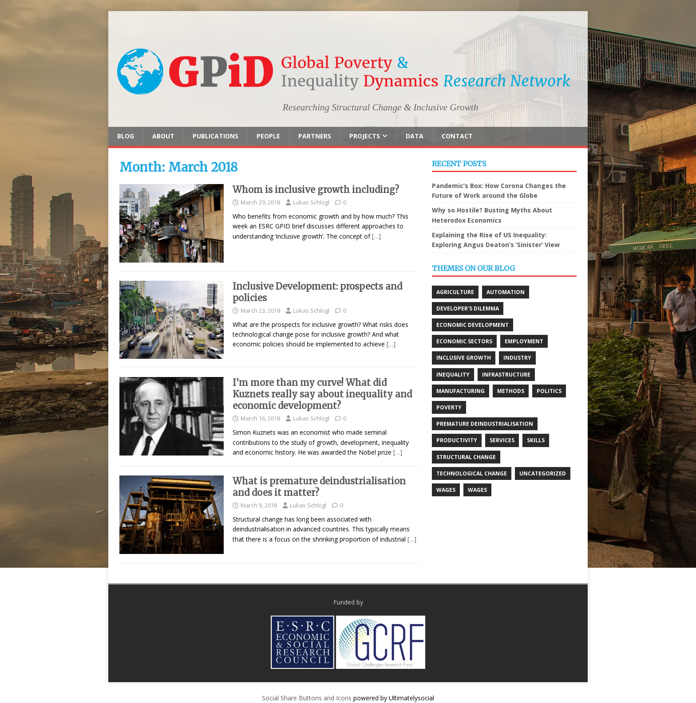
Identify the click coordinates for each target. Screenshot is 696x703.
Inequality (453, 374)
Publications (215, 136)
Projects (364, 136)
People (268, 136)
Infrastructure (506, 374)
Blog (125, 136)
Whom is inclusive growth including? (316, 189)
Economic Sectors (464, 341)
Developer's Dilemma (467, 308)
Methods (510, 391)
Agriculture (455, 292)
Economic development (472, 325)
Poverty (449, 407)
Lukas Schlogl (311, 202)
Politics (549, 391)
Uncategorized (542, 473)
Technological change (471, 473)
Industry (517, 357)
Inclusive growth (463, 357)
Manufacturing (460, 391)
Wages (445, 490)
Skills (536, 440)
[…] (376, 236)
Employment (524, 341)
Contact (457, 136)
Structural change (466, 457)
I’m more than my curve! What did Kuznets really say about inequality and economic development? (322, 394)
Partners (314, 136)
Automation (505, 292)
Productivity (456, 440)
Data (414, 136)
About (163, 136)
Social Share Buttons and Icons (307, 698)
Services (502, 440)
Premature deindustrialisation (484, 424)
